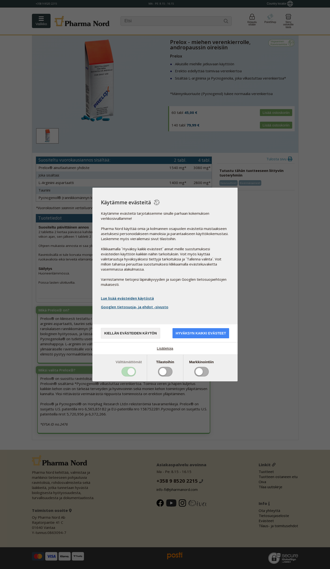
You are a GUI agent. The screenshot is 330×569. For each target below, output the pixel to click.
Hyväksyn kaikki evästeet (201, 333)
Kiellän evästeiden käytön (130, 333)
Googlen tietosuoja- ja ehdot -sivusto (135, 306)
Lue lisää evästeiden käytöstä (127, 298)
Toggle (128, 372)
